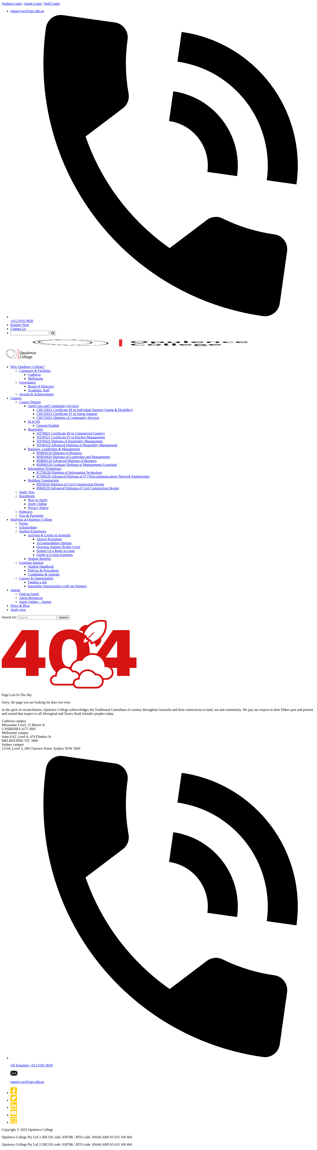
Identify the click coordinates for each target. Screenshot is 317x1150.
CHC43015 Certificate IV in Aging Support (67, 414)
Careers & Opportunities (36, 578)
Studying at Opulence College (31, 519)
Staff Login (52, 3)
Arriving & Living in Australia (49, 535)
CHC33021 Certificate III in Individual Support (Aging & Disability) (85, 410)
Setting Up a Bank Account (56, 551)
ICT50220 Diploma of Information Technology (69, 472)
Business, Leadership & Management (54, 449)
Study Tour (27, 492)
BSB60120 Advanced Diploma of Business (67, 461)
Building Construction (43, 480)
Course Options (30, 402)
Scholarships (28, 527)
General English (48, 425)
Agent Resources (31, 598)
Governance (27, 382)
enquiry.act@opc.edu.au (27, 11)
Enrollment (27, 496)
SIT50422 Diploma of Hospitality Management (70, 441)
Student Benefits (39, 559)
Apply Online (37, 504)
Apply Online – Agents (35, 602)
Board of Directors (41, 386)
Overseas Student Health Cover (58, 547)
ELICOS (34, 421)
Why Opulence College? (27, 367)
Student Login (12, 3)
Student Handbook (41, 566)
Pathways (25, 512)
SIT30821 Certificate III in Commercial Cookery (71, 433)
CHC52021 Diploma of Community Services (68, 418)
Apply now (18, 609)
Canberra (34, 374)
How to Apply (38, 500)
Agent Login (32, 3)
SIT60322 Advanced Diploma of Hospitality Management (77, 445)
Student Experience (32, 531)
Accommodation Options (54, 543)
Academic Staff (39, 390)
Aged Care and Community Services (53, 406)
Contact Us (18, 329)
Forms (23, 523)
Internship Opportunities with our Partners (57, 586)
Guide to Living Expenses (55, 555)
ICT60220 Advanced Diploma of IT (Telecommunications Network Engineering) (93, 476)
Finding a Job (37, 582)
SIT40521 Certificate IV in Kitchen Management (71, 437)
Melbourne (35, 378)
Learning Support (31, 562)
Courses (16, 398)
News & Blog (20, 606)
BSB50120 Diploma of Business (59, 453)
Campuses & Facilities (35, 371)
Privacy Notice (38, 508)
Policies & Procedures (43, 570)
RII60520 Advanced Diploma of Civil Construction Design (78, 488)
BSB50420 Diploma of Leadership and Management (73, 457)
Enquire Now (19, 325)
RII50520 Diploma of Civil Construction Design (70, 484)
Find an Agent (29, 594)
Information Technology (45, 468)
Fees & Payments (31, 515)
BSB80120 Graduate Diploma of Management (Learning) (77, 465)
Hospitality (35, 429)
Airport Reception (49, 539)
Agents (15, 590)
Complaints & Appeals (44, 574)
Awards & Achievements (36, 394)
